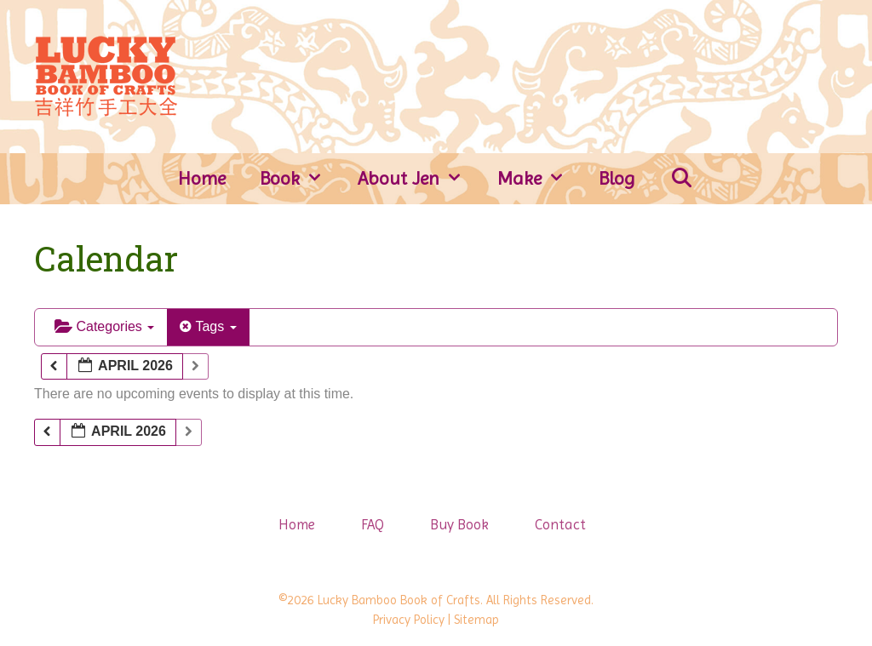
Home (202, 178)
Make (539, 178)
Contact (560, 524)
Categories (104, 326)
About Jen (419, 178)
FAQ (372, 524)
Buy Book (459, 524)
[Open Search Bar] (681, 178)
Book (300, 178)
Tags (208, 326)
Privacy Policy (409, 619)
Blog (617, 178)
